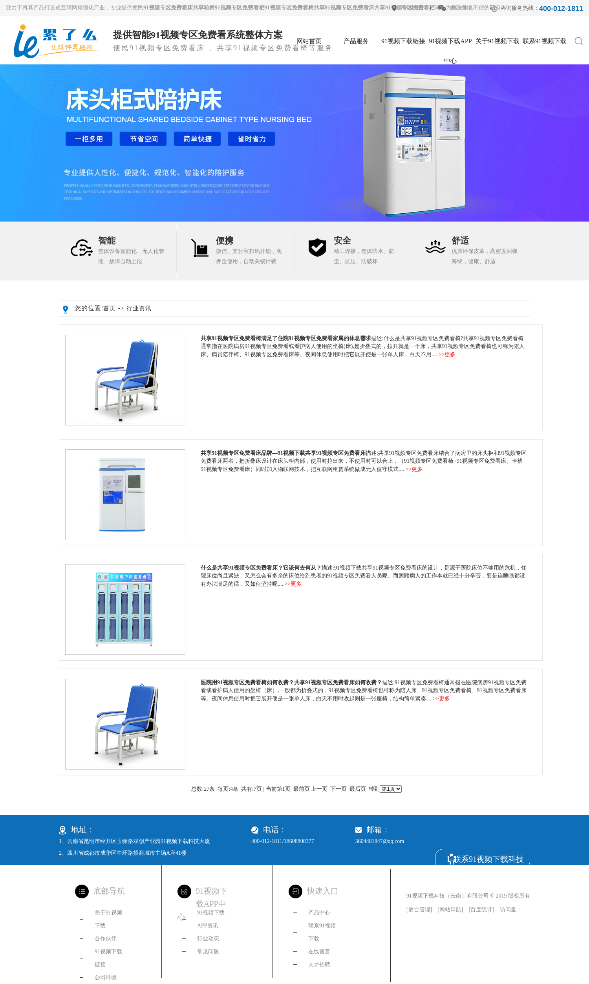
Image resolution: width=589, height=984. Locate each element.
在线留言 (319, 952)
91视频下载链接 (403, 41)
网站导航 (450, 910)
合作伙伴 (106, 939)
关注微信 (461, 8)
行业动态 (208, 939)
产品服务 (356, 41)
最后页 (357, 789)
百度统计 (481, 910)
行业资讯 (139, 308)
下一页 (338, 789)
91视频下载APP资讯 (211, 919)
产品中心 (319, 913)
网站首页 (309, 41)
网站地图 (412, 8)
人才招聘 (319, 965)
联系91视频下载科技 (488, 859)
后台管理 (419, 910)
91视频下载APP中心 (450, 44)
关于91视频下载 (497, 41)
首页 (109, 308)
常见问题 (208, 952)
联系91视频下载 (545, 41)
